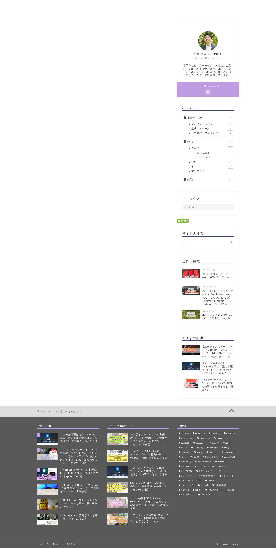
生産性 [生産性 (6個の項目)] (231, 490)
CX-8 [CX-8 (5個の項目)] (220, 438)
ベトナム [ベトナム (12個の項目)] (227, 476)
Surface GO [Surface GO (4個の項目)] (211, 457)
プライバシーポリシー (50, 544)
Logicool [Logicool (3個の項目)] (185, 452)
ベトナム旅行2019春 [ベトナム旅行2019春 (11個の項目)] (191, 481)
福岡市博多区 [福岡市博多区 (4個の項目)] (187, 495)
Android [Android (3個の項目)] (215, 434)
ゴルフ (212, 148)
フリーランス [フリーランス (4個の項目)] (187, 476)
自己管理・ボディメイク (212, 133)
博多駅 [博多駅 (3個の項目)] (185, 490)
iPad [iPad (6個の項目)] (184, 448)
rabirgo (138, 5)
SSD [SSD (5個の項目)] (195, 457)
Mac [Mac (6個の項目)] (200, 452)
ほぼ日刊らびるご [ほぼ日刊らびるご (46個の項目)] (206, 466)
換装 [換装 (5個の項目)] (198, 490)
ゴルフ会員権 (203, 153)
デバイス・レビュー (212, 124)
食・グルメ (212, 171)
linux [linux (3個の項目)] (227, 448)
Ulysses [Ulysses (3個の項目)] (222, 462)
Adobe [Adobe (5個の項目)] (185, 434)
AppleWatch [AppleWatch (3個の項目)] (187, 438)
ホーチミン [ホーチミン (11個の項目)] (213, 481)
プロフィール (138, 15)
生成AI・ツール (212, 129)
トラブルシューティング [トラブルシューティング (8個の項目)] (210, 471)
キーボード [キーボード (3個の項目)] (227, 466)
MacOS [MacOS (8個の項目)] (213, 452)
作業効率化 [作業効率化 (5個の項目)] (220, 485)
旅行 (212, 162)
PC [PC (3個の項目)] (183, 457)
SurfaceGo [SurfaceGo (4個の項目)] (230, 457)
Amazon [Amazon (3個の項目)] (200, 434)
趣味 (54, 190)
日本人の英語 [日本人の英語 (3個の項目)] (214, 490)
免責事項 (71, 544)
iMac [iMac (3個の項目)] (215, 443)
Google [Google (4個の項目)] (185, 443)
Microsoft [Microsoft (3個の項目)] (229, 452)
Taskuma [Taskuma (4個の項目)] (186, 462)
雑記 (54, 195)
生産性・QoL (60, 185)
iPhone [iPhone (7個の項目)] (213, 448)
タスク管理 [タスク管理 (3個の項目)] (187, 471)
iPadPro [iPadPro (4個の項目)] (198, 448)
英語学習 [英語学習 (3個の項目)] (205, 495)
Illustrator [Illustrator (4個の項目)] (201, 443)
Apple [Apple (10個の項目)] (230, 434)
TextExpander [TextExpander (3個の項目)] (204, 462)
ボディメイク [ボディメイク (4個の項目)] (187, 485)
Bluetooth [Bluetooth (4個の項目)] (205, 438)
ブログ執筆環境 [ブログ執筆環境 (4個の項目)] (208, 476)
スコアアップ (203, 157)
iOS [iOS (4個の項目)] (228, 443)
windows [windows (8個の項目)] (186, 466)
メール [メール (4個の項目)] (204, 485)
